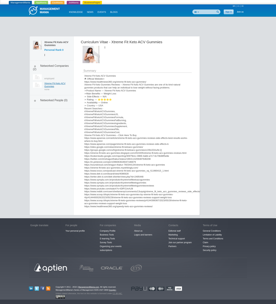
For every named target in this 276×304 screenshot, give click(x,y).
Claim (205, 242)
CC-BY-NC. (117, 293)
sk (242, 6)
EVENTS (102, 12)
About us (138, 231)
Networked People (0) (54, 100)
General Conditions (212, 231)
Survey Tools (106, 242)
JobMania (73, 2)
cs (238, 6)
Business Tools (107, 235)
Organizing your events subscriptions (110, 248)
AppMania (41, 2)
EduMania (57, 2)
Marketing (173, 235)
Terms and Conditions (213, 238)
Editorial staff (174, 231)
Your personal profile (75, 231)
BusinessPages (92, 2)
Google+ (112, 290)
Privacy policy (209, 246)
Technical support (176, 238)
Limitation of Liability (212, 235)
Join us (240, 12)
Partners (172, 246)
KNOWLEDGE (76, 12)
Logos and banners (143, 235)
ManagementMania (20, 2)
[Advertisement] (138, 27)
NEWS (90, 12)
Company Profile (107, 231)
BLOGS (113, 12)
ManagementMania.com (88, 287)
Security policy (209, 250)
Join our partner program (180, 242)
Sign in (228, 12)
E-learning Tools (107, 238)
